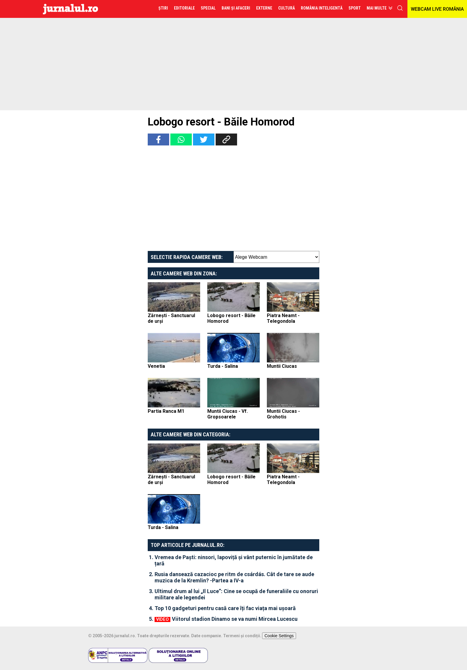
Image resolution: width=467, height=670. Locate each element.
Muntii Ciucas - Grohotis (283, 414)
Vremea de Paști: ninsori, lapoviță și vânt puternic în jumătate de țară (234, 560)
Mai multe (377, 8)
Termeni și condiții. (242, 635)
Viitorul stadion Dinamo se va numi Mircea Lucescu (235, 619)
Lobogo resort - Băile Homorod (231, 318)
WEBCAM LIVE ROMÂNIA (437, 9)
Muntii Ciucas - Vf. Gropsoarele (227, 414)
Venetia (156, 366)
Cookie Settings (279, 635)
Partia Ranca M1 (166, 411)
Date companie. (206, 635)
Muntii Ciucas (282, 366)
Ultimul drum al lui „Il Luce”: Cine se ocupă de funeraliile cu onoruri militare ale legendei (236, 594)
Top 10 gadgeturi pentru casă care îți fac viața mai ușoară (225, 608)
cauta (400, 8)
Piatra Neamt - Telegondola (283, 318)
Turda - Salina (222, 366)
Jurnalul (70, 8)
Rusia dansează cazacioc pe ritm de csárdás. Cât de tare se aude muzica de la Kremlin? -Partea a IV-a (234, 577)
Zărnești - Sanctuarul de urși (171, 318)
